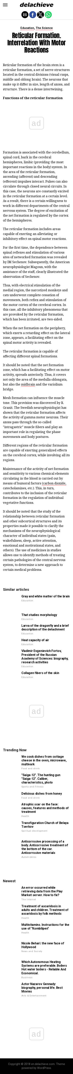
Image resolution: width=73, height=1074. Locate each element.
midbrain (28, 384)
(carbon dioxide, (54, 483)
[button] (5, 5)
